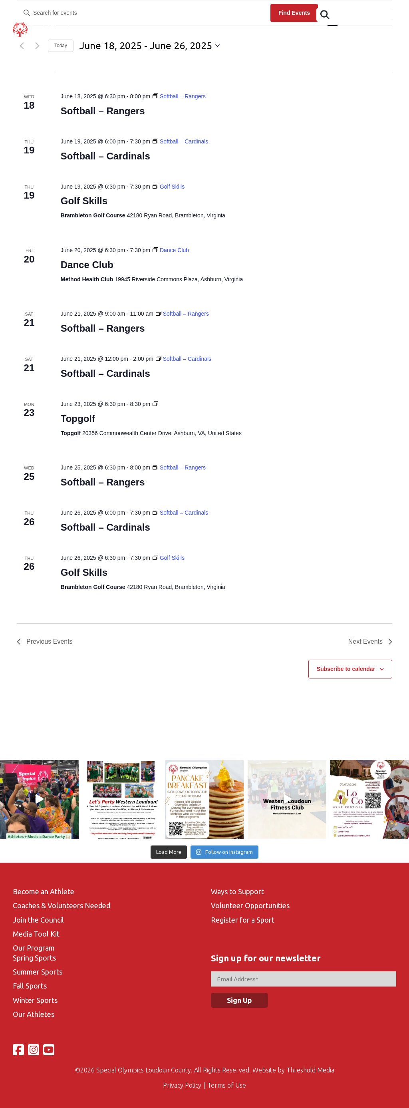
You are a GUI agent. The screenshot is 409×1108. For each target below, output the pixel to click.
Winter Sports (35, 1000)
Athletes (125, 34)
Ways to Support (237, 891)
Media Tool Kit (36, 934)
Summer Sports (37, 972)
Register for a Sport (242, 920)
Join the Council (38, 920)
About (90, 34)
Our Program (34, 948)
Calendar (198, 34)
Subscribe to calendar (346, 669)
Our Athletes (33, 1014)
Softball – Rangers (103, 110)
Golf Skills (84, 200)
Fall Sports (30, 986)
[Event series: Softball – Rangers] (179, 96)
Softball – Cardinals (105, 156)
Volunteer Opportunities (250, 905)
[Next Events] (370, 642)
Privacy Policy (182, 1085)
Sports (234, 34)
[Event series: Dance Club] (171, 250)
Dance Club (87, 264)
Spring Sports (34, 958)
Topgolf (78, 418)
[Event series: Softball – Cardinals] (180, 141)
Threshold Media (310, 1070)
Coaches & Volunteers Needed (61, 905)
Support (383, 34)
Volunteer (272, 34)
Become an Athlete (43, 891)
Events (162, 34)
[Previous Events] (45, 642)
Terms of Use (226, 1085)
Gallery (311, 34)
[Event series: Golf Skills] (169, 186)
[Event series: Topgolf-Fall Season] (155, 404)
